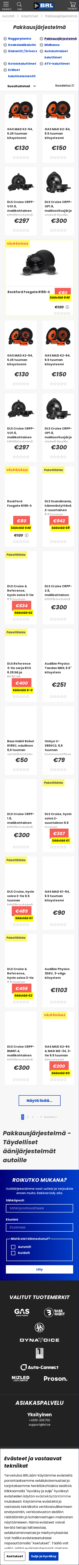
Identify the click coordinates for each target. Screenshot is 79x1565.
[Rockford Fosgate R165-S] (28, 298)
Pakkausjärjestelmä (61, 16)
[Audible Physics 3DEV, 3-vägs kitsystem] (58, 975)
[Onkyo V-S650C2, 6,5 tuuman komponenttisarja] (58, 747)
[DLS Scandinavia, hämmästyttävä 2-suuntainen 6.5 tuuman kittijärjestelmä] (58, 507)
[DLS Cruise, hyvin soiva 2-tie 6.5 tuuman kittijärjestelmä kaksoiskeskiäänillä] (21, 898)
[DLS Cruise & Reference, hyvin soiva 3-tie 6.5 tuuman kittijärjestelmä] (21, 975)
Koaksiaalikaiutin (22, 45)
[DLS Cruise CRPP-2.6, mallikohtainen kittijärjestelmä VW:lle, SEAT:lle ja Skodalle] (58, 592)
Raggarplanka (19, 39)
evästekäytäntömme (53, 1496)
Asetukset (14, 1556)
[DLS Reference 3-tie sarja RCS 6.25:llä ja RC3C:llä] (21, 670)
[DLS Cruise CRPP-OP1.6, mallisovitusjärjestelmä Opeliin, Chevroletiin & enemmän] (58, 208)
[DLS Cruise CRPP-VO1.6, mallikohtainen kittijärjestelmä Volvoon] (21, 208)
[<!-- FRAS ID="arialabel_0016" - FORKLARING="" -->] (67, 307)
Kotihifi (20, 1253)
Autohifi (8, 16)
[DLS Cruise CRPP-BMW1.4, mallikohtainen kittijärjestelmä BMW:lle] (21, 1053)
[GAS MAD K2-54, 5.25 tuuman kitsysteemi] (21, 135)
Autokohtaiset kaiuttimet (56, 54)
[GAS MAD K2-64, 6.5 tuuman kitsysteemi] (58, 135)
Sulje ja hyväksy (43, 1556)
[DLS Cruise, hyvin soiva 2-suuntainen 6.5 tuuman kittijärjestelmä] (58, 820)
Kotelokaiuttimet (22, 64)
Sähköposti (15, 1200)
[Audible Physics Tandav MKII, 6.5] (58, 670)
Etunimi (12, 1219)
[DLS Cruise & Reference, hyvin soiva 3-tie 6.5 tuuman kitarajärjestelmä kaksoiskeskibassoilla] (21, 592)
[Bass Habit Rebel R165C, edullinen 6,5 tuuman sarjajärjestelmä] (21, 747)
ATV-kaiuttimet (57, 64)
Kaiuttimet (29, 16)
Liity (39, 1269)
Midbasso (52, 45)
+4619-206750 (39, 1420)
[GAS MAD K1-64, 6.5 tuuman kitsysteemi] (58, 898)
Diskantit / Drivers (22, 51)
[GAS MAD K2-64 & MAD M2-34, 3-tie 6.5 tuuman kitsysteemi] (58, 1053)
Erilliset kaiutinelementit (22, 73)
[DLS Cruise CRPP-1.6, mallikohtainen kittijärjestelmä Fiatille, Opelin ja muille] (21, 820)
